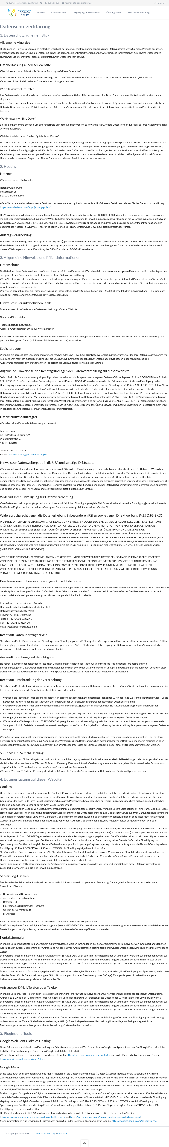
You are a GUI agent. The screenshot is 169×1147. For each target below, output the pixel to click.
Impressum (62, 1133)
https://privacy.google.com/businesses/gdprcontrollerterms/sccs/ (105, 1116)
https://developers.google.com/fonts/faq (89, 1054)
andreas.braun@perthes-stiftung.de (27, 454)
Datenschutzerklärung (44, 1133)
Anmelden (159, 3)
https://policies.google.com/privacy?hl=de (22, 1058)
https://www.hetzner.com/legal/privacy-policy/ (25, 207)
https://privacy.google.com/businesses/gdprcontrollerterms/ (32, 1116)
